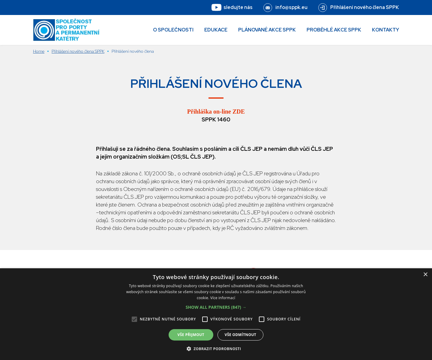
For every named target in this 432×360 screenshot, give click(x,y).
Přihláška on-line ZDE (216, 111)
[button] (216, 307)
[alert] (216, 314)
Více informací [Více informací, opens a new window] (222, 297)
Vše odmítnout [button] (240, 334)
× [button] (425, 274)
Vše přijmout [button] (191, 334)
